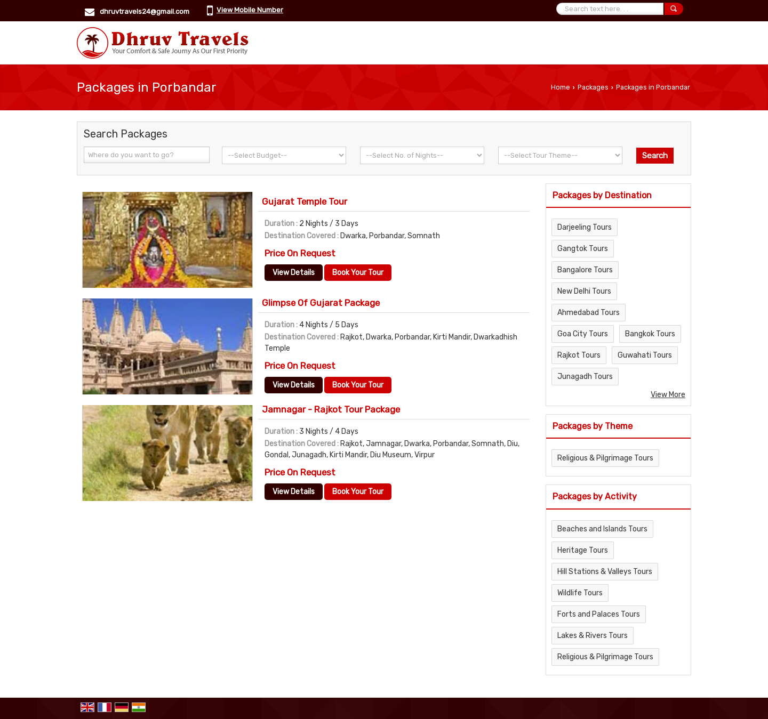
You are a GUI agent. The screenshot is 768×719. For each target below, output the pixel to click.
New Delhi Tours (584, 291)
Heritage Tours (582, 550)
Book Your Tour (357, 272)
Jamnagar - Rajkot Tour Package (331, 409)
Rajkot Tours (579, 355)
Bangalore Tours (585, 269)
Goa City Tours (582, 333)
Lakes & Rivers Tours (592, 635)
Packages (593, 87)
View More (668, 394)
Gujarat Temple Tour (304, 201)
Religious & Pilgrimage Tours (605, 458)
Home (560, 87)
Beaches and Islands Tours (602, 529)
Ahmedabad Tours (588, 312)
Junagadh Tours (585, 376)
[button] (250, 10)
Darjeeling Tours (584, 227)
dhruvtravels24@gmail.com (144, 11)
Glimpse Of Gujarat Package (321, 302)
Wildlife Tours (580, 592)
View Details (294, 272)
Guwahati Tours (645, 355)
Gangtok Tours (582, 248)
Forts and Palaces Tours (598, 614)
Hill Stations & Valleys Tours (604, 571)
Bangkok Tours (650, 333)
